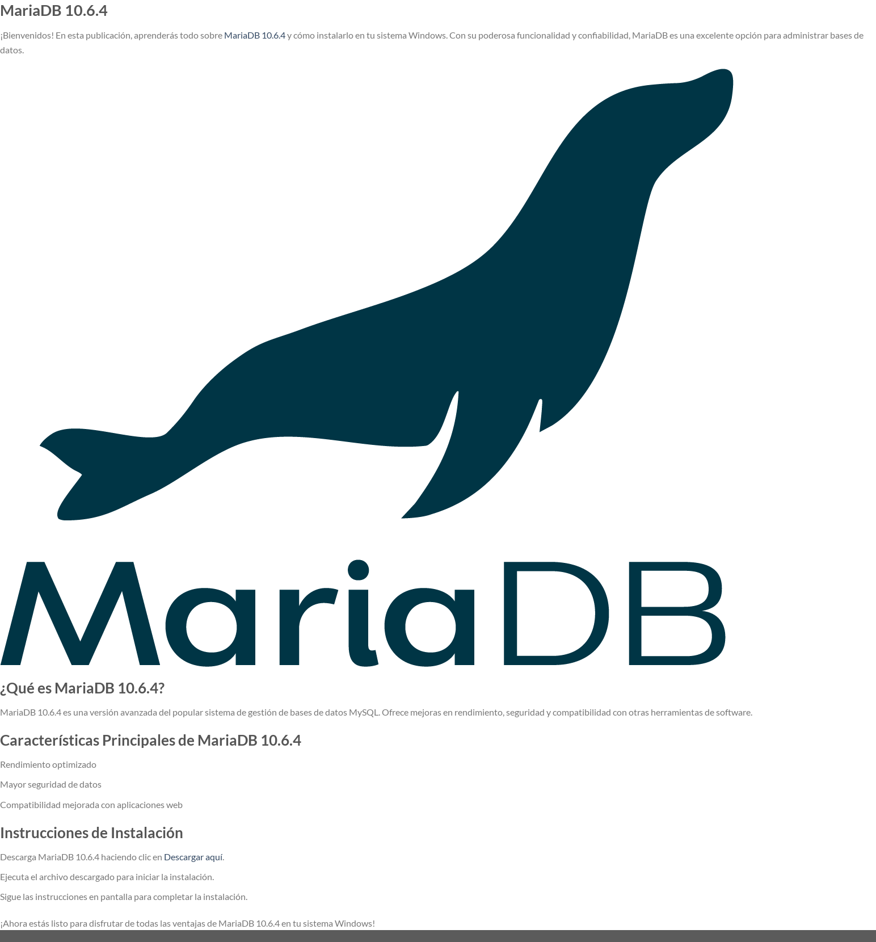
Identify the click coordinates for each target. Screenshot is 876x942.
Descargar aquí (193, 856)
